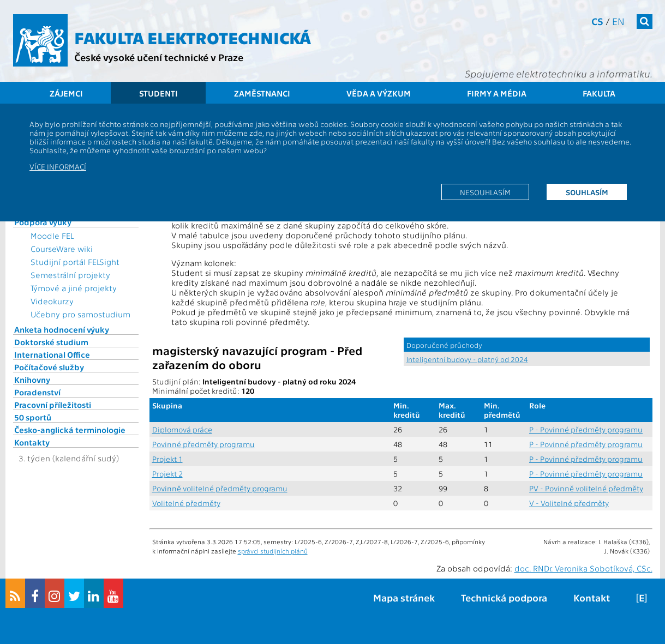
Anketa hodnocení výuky (61, 329)
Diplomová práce (182, 429)
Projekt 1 (167, 459)
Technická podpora (504, 597)
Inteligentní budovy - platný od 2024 (467, 358)
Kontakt (591, 597)
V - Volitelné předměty (569, 503)
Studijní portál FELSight (75, 262)
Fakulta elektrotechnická (192, 37)
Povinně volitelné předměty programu (219, 488)
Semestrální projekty (70, 275)
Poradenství (37, 392)
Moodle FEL (52, 235)
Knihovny (32, 379)
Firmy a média (496, 93)
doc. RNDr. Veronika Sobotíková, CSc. (583, 568)
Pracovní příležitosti (52, 405)
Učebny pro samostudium (80, 314)
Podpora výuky (42, 222)
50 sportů (32, 417)
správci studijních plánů (273, 551)
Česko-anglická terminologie (69, 430)
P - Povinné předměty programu (586, 429)
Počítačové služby (49, 367)
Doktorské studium (51, 342)
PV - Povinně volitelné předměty (586, 488)
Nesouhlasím (485, 192)
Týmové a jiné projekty (74, 288)
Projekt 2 (167, 473)
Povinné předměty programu (203, 444)
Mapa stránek (404, 597)
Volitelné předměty (186, 503)
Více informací (57, 166)
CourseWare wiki (62, 249)
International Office (52, 354)
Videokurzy (52, 301)
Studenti (158, 93)
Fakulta (599, 93)
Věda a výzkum (378, 93)
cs (597, 21)
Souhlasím (587, 192)
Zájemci (66, 93)
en (618, 21)
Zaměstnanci (262, 93)
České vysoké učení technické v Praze (158, 57)
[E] (641, 597)
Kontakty (32, 442)
